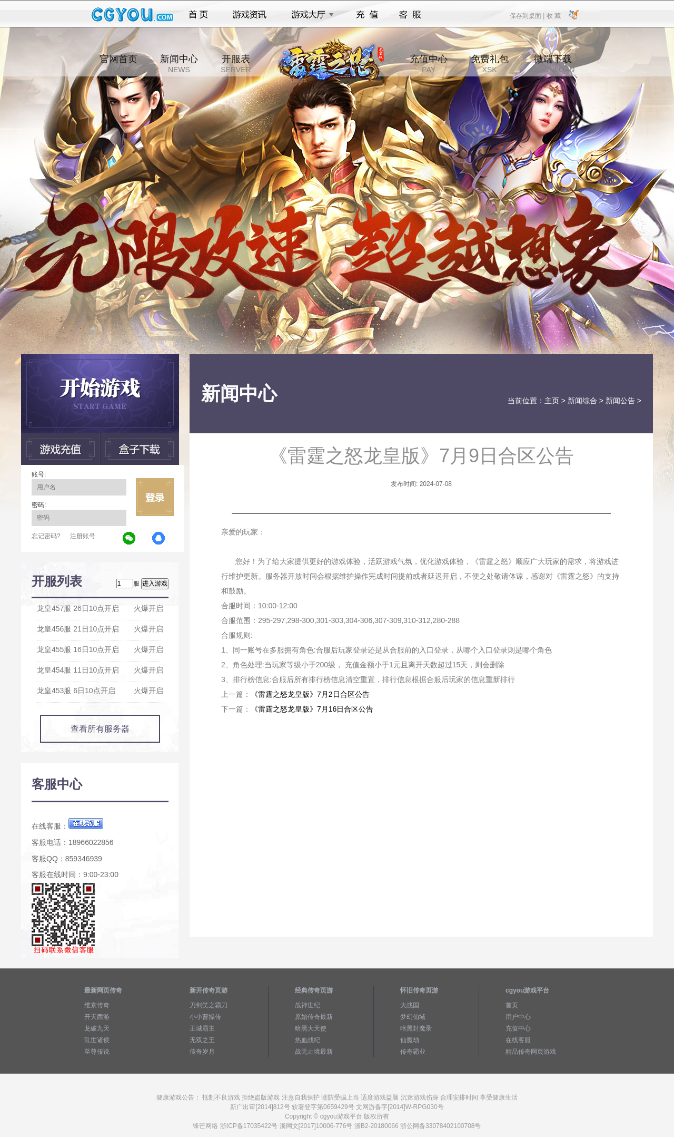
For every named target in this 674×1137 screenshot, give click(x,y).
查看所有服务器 (100, 728)
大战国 (409, 1005)
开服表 (236, 64)
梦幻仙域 (412, 1017)
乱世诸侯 (97, 1040)
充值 (367, 15)
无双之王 (202, 1040)
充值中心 (429, 64)
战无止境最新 (314, 1051)
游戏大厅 (309, 15)
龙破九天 (97, 1028)
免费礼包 (490, 64)
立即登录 (155, 497)
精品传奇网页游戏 (531, 1051)
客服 (410, 15)
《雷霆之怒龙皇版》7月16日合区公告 (312, 709)
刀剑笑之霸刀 (208, 1005)
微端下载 (552, 64)
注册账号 (82, 536)
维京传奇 (97, 1005)
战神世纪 (307, 1005)
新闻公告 (620, 400)
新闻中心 (179, 64)
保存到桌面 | (527, 15)
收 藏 (553, 15)
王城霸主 (202, 1028)
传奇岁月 (202, 1051)
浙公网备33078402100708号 (440, 1126)
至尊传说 (97, 1051)
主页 (551, 400)
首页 (198, 15)
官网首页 (118, 64)
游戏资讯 (249, 15)
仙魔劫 (409, 1040)
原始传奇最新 (314, 1017)
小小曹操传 (205, 1017)
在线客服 (518, 1040)
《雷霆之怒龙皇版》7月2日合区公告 (310, 694)
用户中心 (518, 1017)
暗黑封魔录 (416, 1028)
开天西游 (97, 1017)
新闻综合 (582, 400)
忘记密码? (46, 536)
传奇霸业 (412, 1051)
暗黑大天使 (310, 1028)
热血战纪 (307, 1040)
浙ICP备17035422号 (248, 1126)
